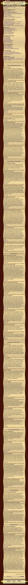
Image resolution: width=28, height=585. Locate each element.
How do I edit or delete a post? (9, 29)
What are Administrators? (8, 45)
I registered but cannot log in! (9, 16)
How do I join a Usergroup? (8, 47)
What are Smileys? (7, 38)
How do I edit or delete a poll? (9, 32)
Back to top (6, 79)
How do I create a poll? (8, 31)
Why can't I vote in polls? (8, 33)
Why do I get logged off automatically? (10, 12)
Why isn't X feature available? (9, 58)
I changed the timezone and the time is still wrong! (12, 21)
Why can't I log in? (7, 10)
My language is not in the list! (9, 22)
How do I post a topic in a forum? (9, 28)
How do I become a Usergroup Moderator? (11, 48)
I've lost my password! (8, 15)
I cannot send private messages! (9, 51)
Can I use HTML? (7, 37)
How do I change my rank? (8, 24)
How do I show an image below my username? (12, 23)
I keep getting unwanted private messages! (11, 52)
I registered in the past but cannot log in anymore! (12, 17)
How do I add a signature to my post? (10, 30)
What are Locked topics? (8, 42)
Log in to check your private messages (10, 6)
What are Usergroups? (8, 46)
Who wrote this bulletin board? (9, 57)
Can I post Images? (7, 39)
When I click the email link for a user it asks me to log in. (14, 25)
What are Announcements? (8, 40)
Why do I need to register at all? (9, 11)
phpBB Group (16, 528)
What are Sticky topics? (8, 41)
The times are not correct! (8, 20)
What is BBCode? (7, 36)
